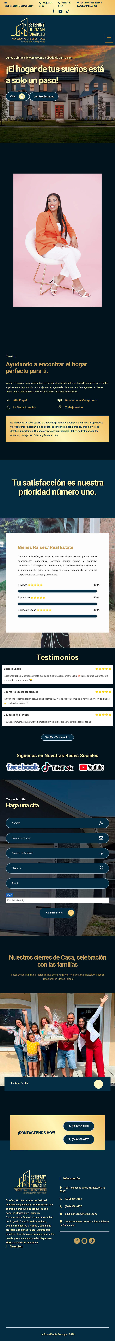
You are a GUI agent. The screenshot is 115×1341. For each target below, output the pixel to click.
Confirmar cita (60, 913)
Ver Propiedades (44, 96)
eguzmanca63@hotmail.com (18, 6)
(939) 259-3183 (79, 1126)
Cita (17, 96)
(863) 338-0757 (79, 1139)
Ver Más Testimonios (57, 737)
